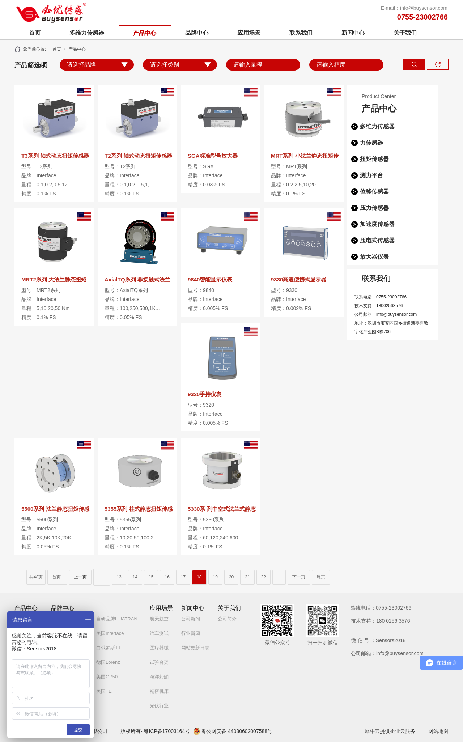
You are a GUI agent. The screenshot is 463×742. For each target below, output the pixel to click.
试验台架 (159, 662)
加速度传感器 (377, 224)
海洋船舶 (159, 676)
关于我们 (405, 33)
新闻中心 (353, 33)
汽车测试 (159, 633)
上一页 (80, 577)
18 (199, 577)
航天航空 (159, 619)
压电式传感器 (377, 240)
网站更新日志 (195, 647)
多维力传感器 (86, 33)
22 (263, 577)
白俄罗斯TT (108, 647)
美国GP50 (107, 676)
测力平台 (371, 175)
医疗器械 (159, 647)
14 (135, 577)
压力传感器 (374, 208)
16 (167, 577)
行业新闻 (190, 633)
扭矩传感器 (374, 159)
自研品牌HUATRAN (116, 619)
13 (118, 577)
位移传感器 (374, 191)
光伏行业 (159, 705)
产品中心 (144, 33)
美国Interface (110, 633)
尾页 (321, 577)
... (101, 577)
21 (247, 577)
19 (215, 577)
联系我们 (301, 33)
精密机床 (159, 691)
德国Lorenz (108, 662)
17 (183, 577)
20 (231, 577)
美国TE (104, 691)
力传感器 (371, 143)
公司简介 (227, 619)
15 (151, 577)
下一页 (298, 577)
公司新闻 (190, 619)
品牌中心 (196, 33)
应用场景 (248, 33)
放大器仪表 (374, 257)
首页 (35, 33)
